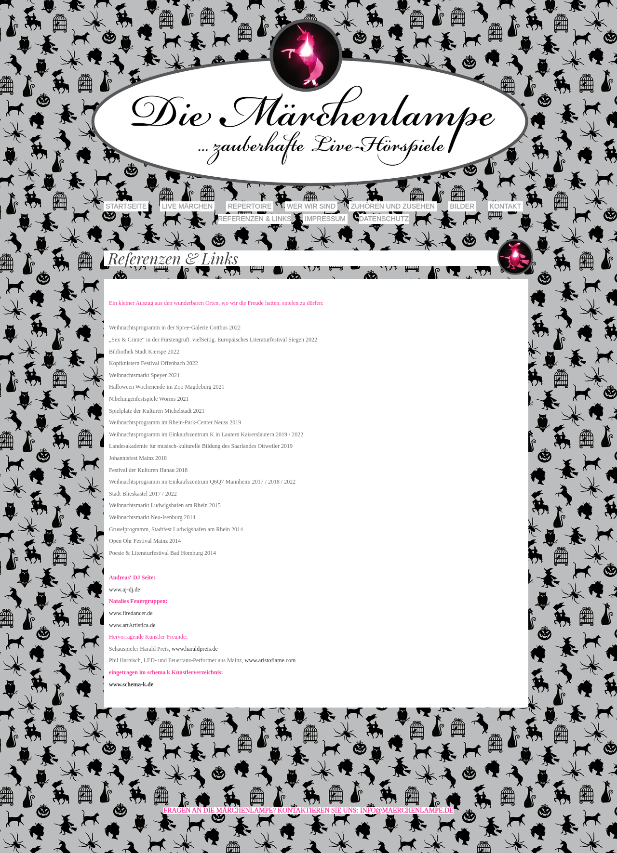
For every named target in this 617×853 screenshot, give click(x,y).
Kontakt (505, 206)
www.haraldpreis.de (195, 648)
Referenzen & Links (254, 219)
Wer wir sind (311, 206)
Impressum (325, 219)
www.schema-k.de (131, 684)
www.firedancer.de (131, 613)
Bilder (462, 206)
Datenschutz (384, 219)
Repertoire (249, 206)
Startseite (126, 206)
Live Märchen (187, 206)
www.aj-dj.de (124, 589)
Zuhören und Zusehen (393, 206)
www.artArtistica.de (132, 625)
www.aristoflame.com (270, 660)
